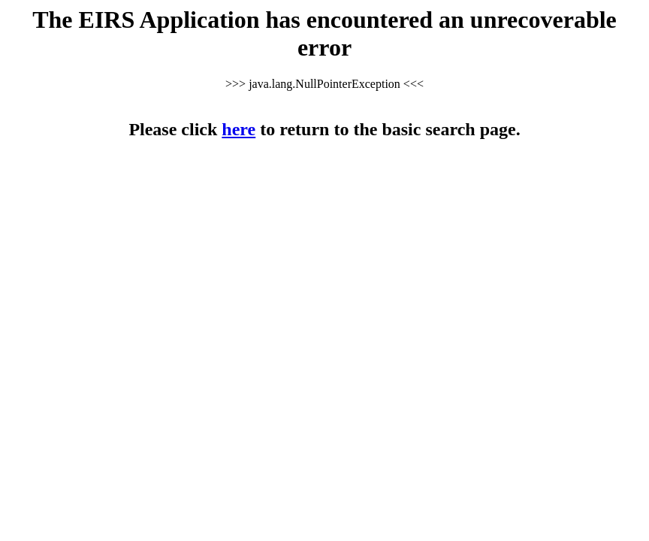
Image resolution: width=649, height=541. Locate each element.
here (238, 129)
